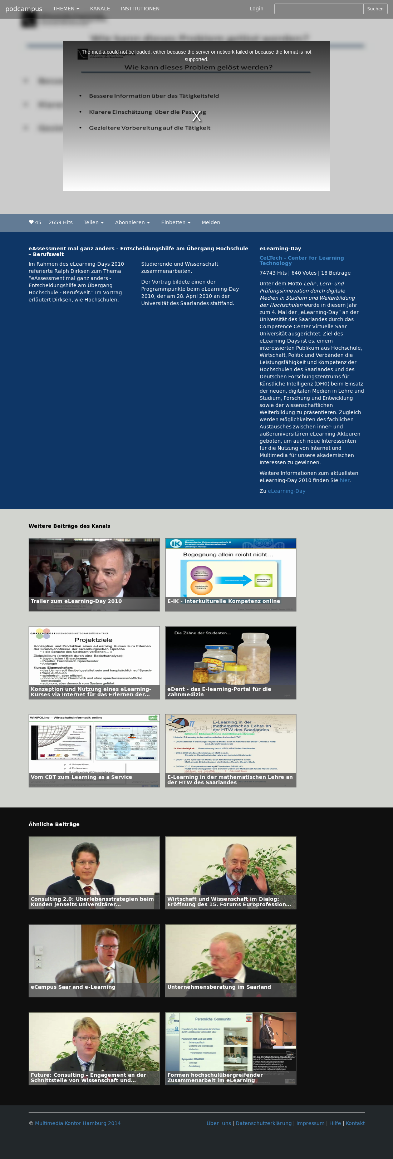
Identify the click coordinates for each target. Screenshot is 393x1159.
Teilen (94, 223)
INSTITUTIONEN (140, 9)
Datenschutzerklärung (264, 1123)
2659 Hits (61, 223)
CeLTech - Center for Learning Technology (302, 260)
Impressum (310, 1123)
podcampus (23, 9)
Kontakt (355, 1123)
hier (344, 480)
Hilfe (335, 1123)
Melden (211, 223)
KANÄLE (100, 9)
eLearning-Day (286, 491)
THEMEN (66, 9)
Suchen (375, 8)
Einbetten (176, 223)
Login (257, 9)
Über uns (219, 1123)
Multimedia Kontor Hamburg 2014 (78, 1123)
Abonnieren (132, 223)
